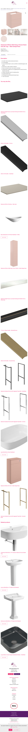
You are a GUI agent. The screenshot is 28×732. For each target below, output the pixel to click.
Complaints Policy (14, 715)
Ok (10, 729)
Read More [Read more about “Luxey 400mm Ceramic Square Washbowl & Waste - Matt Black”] (4, 657)
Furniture (12, 8)
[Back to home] (14, 3)
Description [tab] (3, 54)
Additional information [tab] (11, 54)
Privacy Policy (14, 712)
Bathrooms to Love (5, 51)
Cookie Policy (14, 714)
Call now (11, 674)
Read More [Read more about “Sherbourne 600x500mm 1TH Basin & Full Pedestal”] (4, 623)
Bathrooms (8, 8)
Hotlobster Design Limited (14, 721)
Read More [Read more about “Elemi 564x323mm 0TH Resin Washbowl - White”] (4, 237)
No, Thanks (16, 729)
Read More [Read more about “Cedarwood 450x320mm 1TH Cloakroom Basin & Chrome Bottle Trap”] (4, 556)
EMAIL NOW (17, 674)
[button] (26, 3)
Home (2, 8)
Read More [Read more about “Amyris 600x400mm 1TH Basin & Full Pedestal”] (4, 590)
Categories (4, 8)
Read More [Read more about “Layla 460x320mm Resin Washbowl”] (4, 454)
